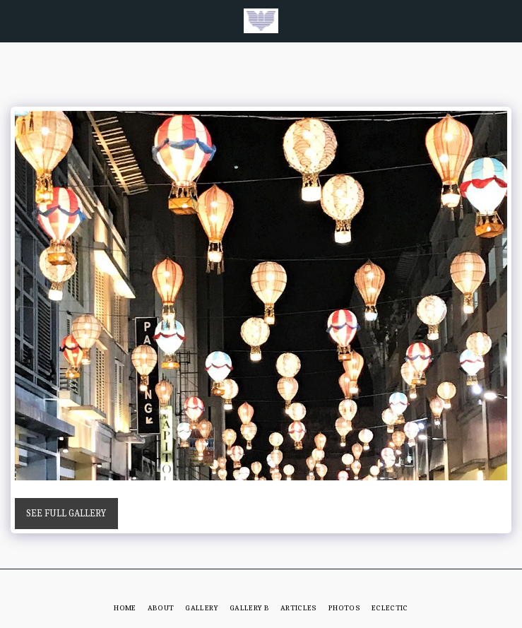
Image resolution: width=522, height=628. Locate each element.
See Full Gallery (66, 513)
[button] (16, 20)
